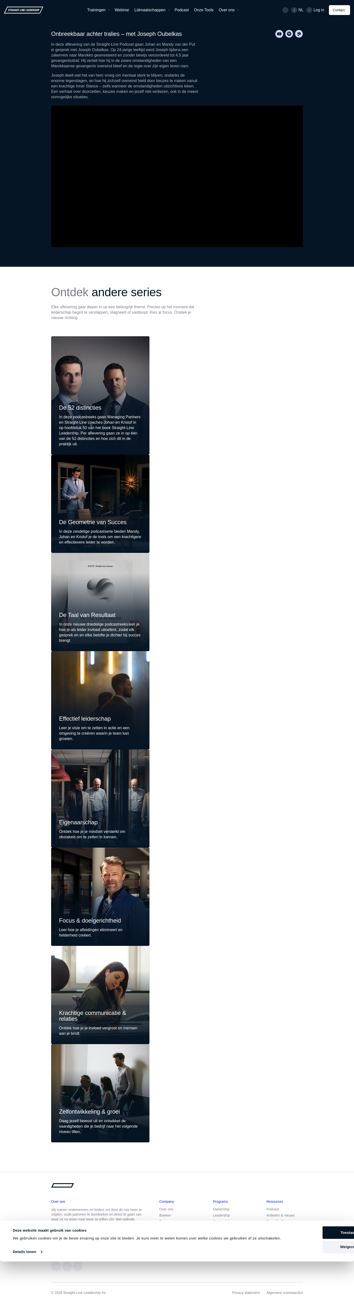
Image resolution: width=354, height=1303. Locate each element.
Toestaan (313, 1268)
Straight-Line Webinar (229, 1239)
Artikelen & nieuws (280, 1215)
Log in (318, 10)
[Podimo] (299, 34)
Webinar (122, 10)
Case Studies (276, 1221)
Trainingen (96, 10)
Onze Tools (204, 10)
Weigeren (313, 1283)
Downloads (274, 1227)
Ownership (221, 1209)
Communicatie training (230, 1233)
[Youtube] (279, 34)
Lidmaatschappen (149, 10)
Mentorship (221, 1221)
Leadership (221, 1215)
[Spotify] (289, 34)
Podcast (182, 10)
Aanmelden (67, 1240)
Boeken (165, 1215)
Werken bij (167, 1227)
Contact (339, 10)
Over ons (227, 10)
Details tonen (24, 1293)
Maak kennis (104, 1240)
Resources (167, 1221)
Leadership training (227, 1227)
